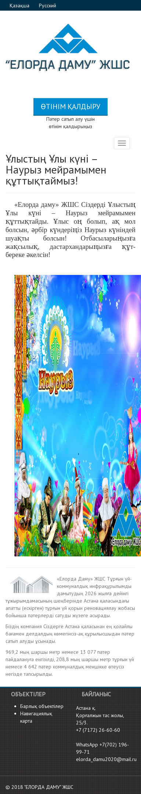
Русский (47, 5)
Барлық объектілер (42, 706)
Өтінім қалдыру (70, 106)
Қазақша (20, 5)
